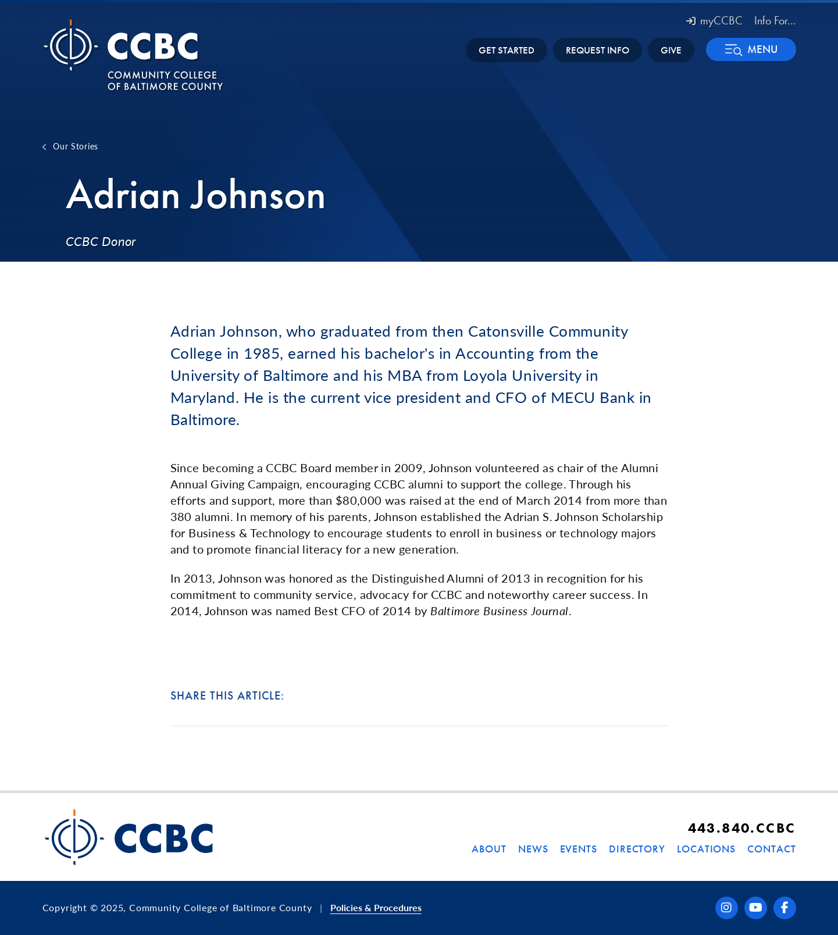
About (489, 848)
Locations (706, 848)
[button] (751, 49)
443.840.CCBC (742, 828)
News (533, 848)
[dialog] (803, 900)
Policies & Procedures (376, 907)
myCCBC (714, 20)
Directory (637, 848)
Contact (771, 848)
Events (578, 848)
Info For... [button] (775, 20)
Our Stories (75, 146)
